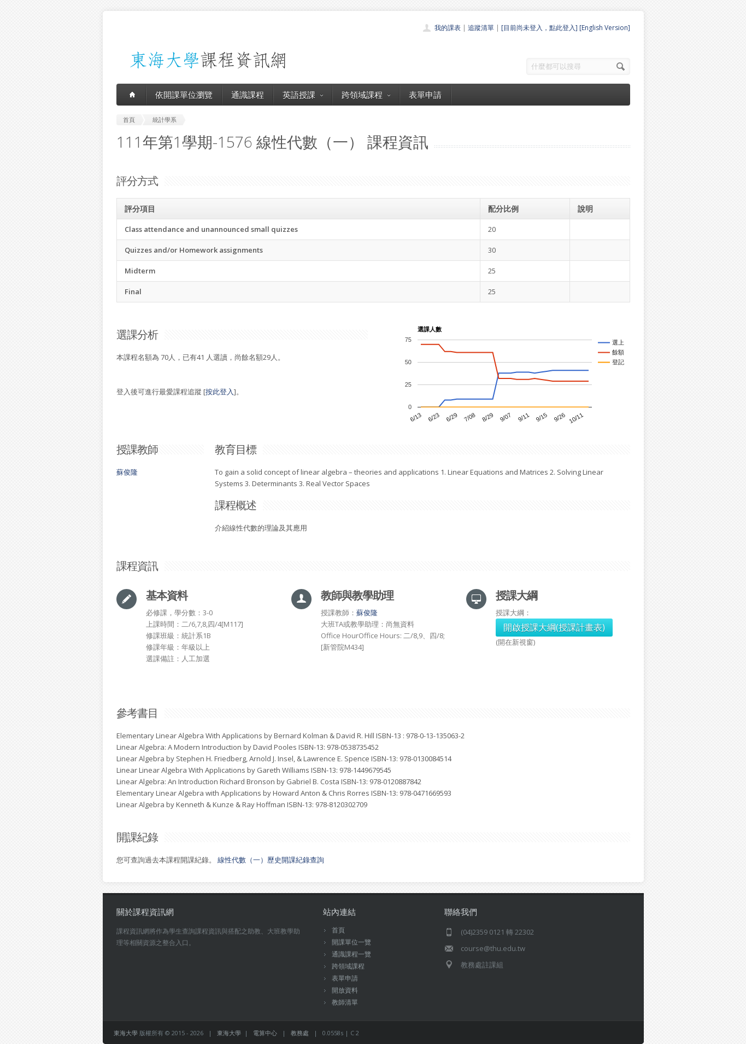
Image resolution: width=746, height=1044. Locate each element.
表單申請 (425, 94)
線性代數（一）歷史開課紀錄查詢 (271, 860)
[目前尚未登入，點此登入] (539, 27)
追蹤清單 (481, 27)
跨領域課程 (366, 94)
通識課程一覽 (351, 954)
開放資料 (345, 990)
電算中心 (265, 1033)
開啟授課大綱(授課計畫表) (554, 627)
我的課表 (447, 27)
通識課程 (247, 94)
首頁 (338, 930)
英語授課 (303, 94)
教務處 (300, 1033)
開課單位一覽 (351, 942)
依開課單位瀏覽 (184, 94)
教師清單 (345, 1002)
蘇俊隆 (127, 472)
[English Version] (604, 27)
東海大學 (126, 1033)
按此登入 (219, 391)
